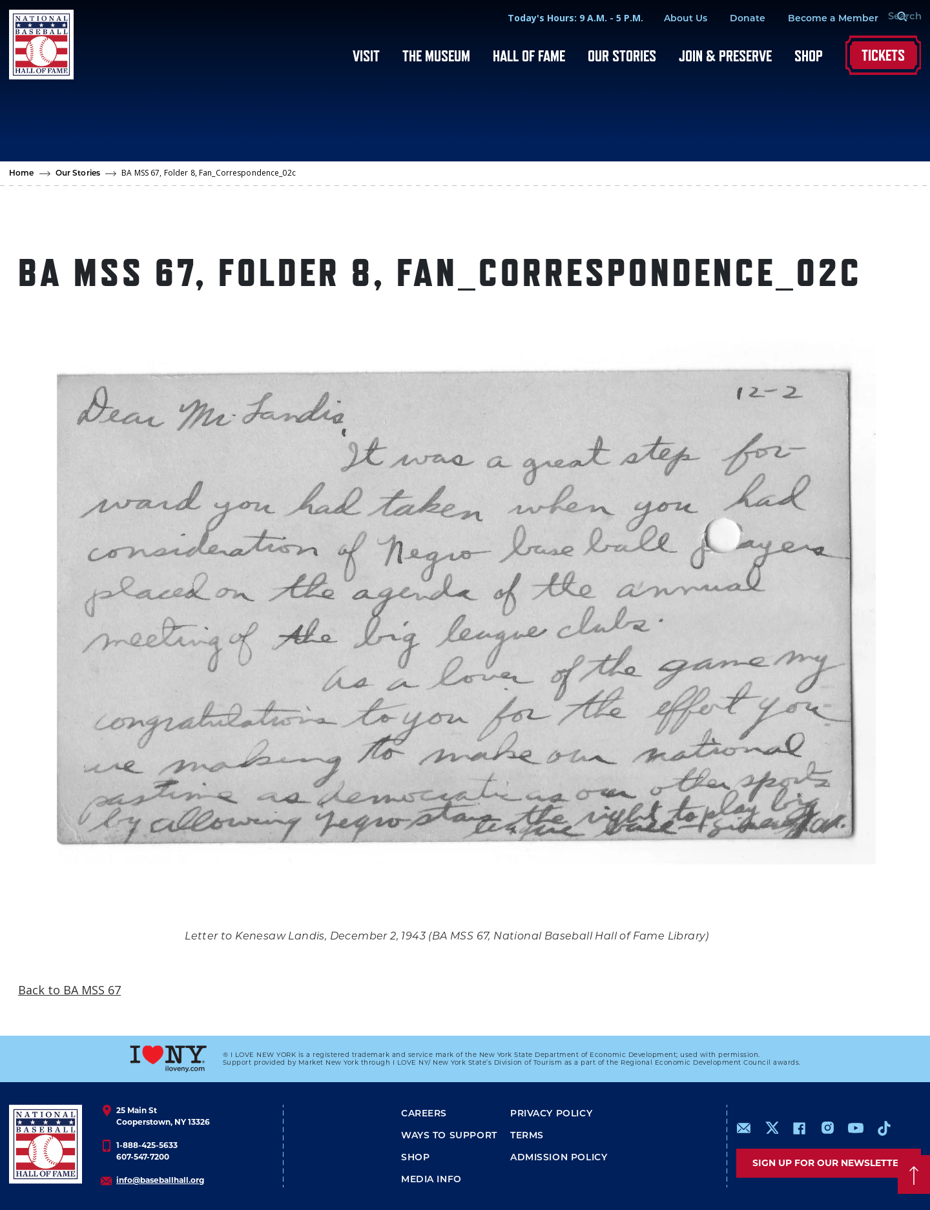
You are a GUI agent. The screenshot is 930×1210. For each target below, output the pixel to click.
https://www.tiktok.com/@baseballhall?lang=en (884, 1128)
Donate (725, 19)
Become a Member (811, 19)
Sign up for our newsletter (828, 1163)
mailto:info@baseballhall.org (744, 1128)
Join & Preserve (725, 56)
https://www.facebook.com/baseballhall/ (799, 1128)
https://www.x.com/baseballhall (771, 1127)
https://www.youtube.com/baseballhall (855, 1128)
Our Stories (622, 56)
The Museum (436, 56)
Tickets (883, 55)
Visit (366, 56)
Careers (424, 1114)
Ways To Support (449, 1136)
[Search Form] (888, 18)
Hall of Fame (529, 56)
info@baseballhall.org (160, 1180)
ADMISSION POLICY (558, 1158)
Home (21, 174)
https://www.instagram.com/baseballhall (827, 1128)
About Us (663, 19)
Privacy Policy (551, 1114)
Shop (808, 56)
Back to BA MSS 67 (69, 990)
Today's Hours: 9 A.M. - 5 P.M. (553, 18)
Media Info (431, 1180)
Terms (527, 1136)
